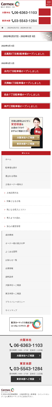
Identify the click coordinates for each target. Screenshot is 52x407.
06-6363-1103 (19, 12)
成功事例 (9, 235)
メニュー (49, 3)
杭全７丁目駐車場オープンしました (22, 94)
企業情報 (9, 268)
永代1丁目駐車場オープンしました (21, 71)
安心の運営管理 (13, 226)
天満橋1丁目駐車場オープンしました (22, 83)
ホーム (8, 159)
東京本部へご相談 (13, 293)
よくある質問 (11, 251)
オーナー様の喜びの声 (15, 243)
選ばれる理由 (11, 176)
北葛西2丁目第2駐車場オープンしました (24, 53)
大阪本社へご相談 (13, 285)
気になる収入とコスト (16, 209)
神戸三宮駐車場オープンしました (20, 106)
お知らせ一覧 (11, 260)
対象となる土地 (13, 201)
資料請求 (9, 277)
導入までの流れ (13, 218)
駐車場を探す (11, 167)
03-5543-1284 (19, 20)
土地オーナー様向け (14, 184)
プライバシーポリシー (15, 302)
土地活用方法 (12, 193)
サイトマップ (11, 310)
